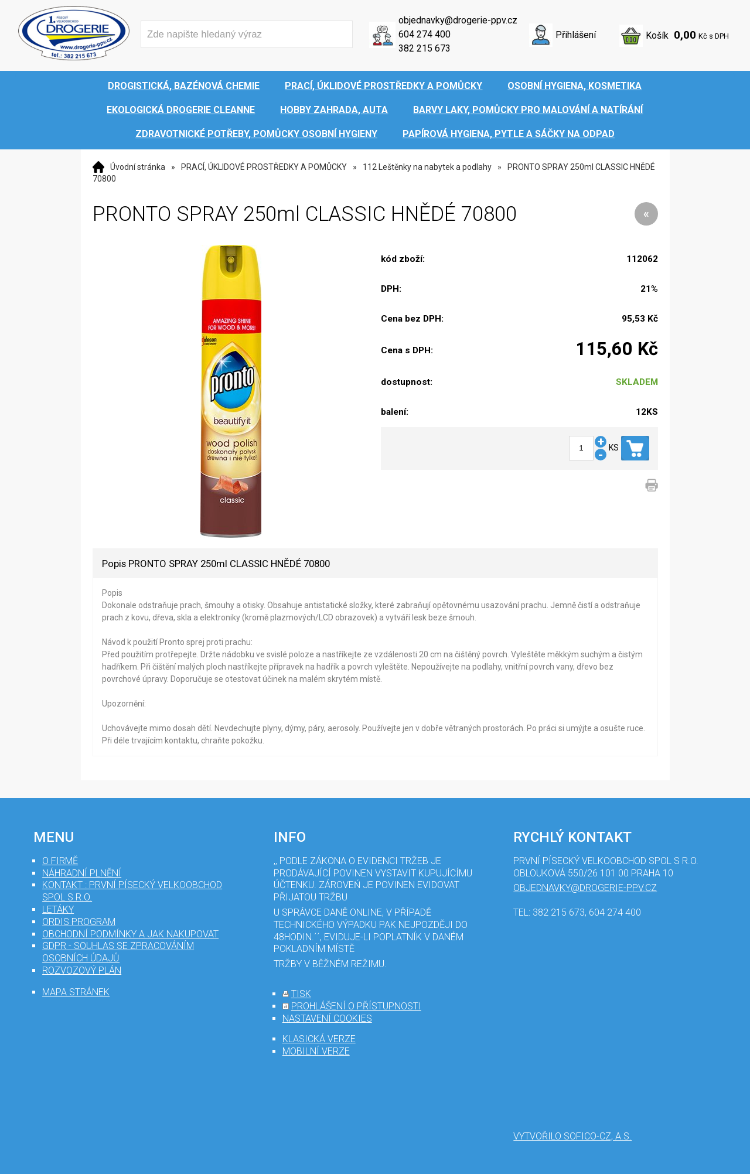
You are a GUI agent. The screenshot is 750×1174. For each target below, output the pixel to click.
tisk (301, 993)
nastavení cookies (327, 1018)
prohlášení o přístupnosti (356, 1006)
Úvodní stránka (137, 167)
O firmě (60, 860)
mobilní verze (316, 1051)
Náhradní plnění (81, 873)
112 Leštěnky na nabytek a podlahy (427, 167)
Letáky (58, 909)
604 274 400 (424, 34)
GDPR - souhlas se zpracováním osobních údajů (118, 952)
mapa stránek (76, 992)
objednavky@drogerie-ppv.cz (457, 20)
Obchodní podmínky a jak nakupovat (130, 934)
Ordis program (78, 921)
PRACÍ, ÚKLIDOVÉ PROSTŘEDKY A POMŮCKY (264, 167)
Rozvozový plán (81, 970)
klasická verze (319, 1039)
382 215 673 (424, 48)
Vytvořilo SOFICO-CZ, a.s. (572, 1136)
